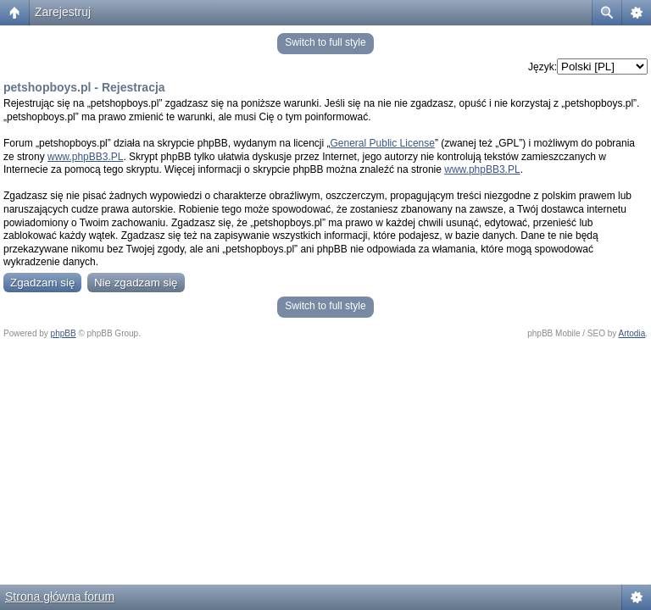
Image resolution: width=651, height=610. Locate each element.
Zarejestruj (63, 12)
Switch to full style (325, 42)
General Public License (383, 143)
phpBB (63, 333)
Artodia (632, 333)
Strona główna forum (59, 596)
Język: (542, 67)
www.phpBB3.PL (85, 157)
